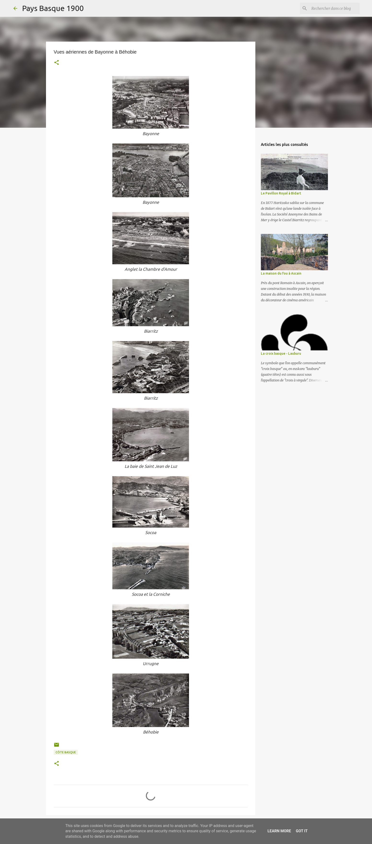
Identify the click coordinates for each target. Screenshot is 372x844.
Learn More (279, 831)
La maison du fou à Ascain (281, 273)
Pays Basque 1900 (53, 8)
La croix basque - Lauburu (281, 353)
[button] (56, 63)
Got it (302, 831)
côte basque (66, 752)
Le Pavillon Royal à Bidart (281, 193)
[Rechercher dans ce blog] (334, 8)
